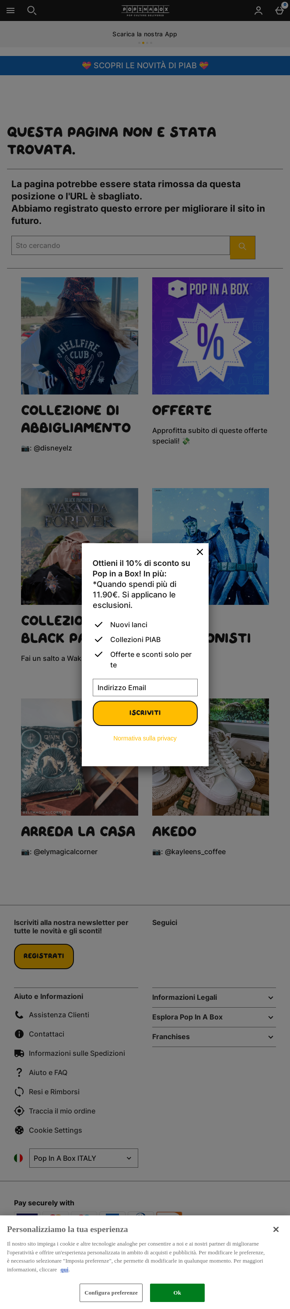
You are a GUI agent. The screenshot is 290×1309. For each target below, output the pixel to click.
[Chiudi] (200, 552)
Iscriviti (145, 713)
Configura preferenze (111, 1292)
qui (64, 1269)
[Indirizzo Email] (145, 687)
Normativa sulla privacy (145, 738)
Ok (178, 1292)
